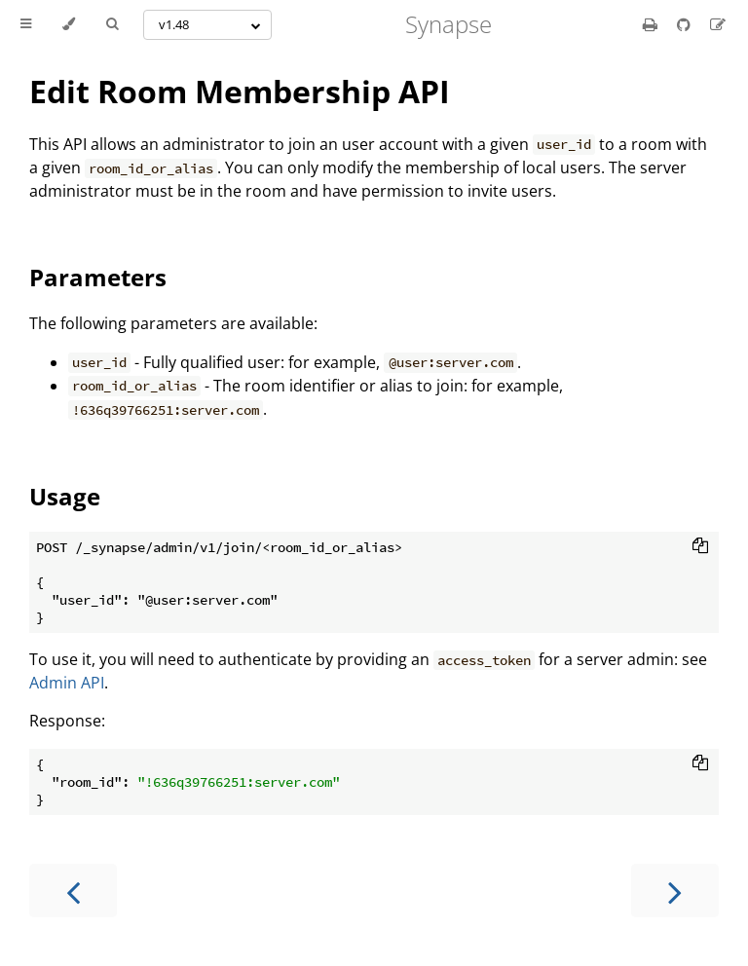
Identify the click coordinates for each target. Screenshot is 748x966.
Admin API (66, 682)
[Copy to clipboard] (700, 547)
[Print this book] (652, 24)
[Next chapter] (675, 890)
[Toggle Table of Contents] (26, 24)
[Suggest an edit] (717, 24)
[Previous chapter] (73, 890)
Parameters (98, 277)
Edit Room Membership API (239, 91)
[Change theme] (69, 24)
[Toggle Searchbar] (112, 24)
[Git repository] (685, 24)
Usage (64, 496)
